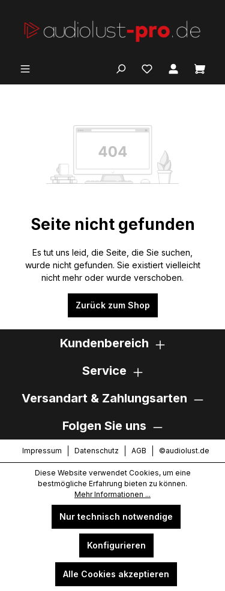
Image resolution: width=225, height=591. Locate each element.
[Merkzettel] (147, 68)
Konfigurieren (116, 545)
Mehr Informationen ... (112, 494)
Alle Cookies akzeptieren (116, 574)
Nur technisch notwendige (116, 516)
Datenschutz (96, 450)
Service (104, 370)
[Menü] (25, 68)
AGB (138, 450)
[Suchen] (120, 68)
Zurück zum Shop (113, 305)
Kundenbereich (104, 343)
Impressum (42, 450)
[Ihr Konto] (173, 68)
